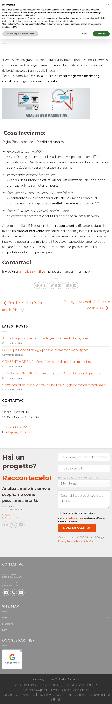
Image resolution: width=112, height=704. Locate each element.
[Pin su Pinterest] (67, 285)
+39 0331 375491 (19, 427)
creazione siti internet (16, 694)
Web (4, 617)
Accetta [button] (101, 34)
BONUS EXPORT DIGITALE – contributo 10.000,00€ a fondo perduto (51, 373)
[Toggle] (108, 617)
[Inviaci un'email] (5, 524)
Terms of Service (84, 541)
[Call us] (13, 524)
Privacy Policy (66, 541)
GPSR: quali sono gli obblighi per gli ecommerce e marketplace (45, 350)
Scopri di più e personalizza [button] (20, 34)
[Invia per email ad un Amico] (59, 285)
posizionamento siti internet (74, 694)
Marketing (7, 623)
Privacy (54, 690)
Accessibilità (81, 690)
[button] (108, 4)
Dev (4, 629)
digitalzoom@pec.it (35, 690)
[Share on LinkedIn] (74, 285)
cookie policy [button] (29, 15)
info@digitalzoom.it (19, 432)
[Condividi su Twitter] (52, 285)
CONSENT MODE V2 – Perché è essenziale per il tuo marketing (47, 362)
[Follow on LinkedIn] (21, 524)
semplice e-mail (29, 271)
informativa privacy (73, 518)
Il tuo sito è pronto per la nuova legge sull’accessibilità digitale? (45, 338)
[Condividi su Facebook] (44, 285)
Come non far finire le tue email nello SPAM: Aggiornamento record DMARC (56, 385)
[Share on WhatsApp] (37, 285)
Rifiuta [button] (84, 34)
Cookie (66, 690)
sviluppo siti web (43, 694)
